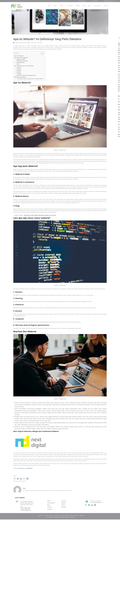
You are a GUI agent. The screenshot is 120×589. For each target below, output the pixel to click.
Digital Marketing (22, 481)
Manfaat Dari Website (20, 77)
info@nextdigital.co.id (109, 1)
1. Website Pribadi (20, 59)
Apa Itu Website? (19, 55)
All (118, 99)
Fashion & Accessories (74, 515)
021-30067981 (95, 1)
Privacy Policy (97, 5)
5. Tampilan (19, 73)
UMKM (60, 188)
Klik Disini (29, 468)
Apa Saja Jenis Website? (21, 57)
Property (50, 515)
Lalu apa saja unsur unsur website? (24, 65)
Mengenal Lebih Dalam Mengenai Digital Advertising (40, 215)
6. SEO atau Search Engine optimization (26, 75)
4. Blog (17, 64)
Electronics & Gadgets (65, 515)
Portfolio (49, 509)
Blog (84, 5)
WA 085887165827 (82, 1)
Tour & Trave (45, 515)
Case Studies (51, 503)
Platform (78, 5)
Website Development (21, 42)
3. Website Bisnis (20, 62)
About (55, 5)
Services (63, 500)
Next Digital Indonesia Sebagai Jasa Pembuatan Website (30, 78)
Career (89, 5)
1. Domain (18, 67)
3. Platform (18, 70)
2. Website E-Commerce (22, 61)
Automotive (40, 515)
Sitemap (63, 507)
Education (81, 515)
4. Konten (18, 72)
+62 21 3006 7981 (25, 509)
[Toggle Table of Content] (41, 53)
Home (49, 5)
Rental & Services (56, 515)
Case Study (70, 5)
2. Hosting (18, 69)
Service (61, 5)
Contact (106, 5)
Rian (41, 42)
